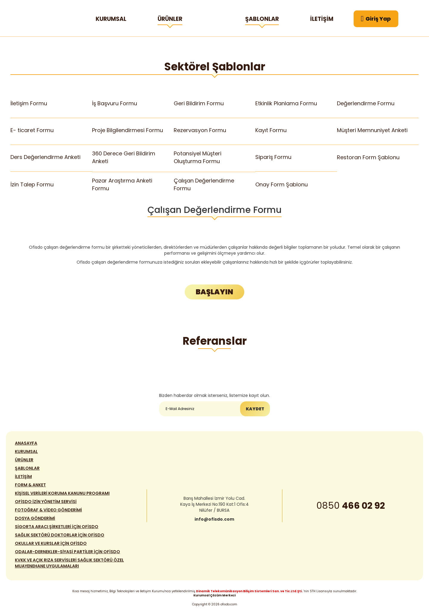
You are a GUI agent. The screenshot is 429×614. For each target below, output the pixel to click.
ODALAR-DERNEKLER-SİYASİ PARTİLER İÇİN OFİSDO (67, 553)
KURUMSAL (111, 19)
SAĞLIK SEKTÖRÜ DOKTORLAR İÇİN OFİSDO (59, 536)
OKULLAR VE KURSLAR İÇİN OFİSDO (51, 545)
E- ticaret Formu (32, 130)
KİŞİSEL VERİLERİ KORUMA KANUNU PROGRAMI (62, 494)
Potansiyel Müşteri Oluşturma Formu (197, 157)
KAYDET (255, 409)
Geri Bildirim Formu (199, 103)
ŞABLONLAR (262, 20)
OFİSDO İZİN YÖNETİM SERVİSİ (46, 503)
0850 (350, 507)
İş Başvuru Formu (114, 103)
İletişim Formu (29, 103)
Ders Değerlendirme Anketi (45, 157)
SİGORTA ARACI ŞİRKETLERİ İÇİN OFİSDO (56, 528)
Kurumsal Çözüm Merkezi (214, 595)
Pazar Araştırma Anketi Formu (122, 184)
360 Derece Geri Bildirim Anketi (123, 157)
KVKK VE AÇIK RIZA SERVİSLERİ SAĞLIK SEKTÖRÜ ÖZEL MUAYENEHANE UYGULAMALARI (69, 564)
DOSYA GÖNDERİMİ (35, 519)
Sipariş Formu (273, 157)
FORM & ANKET (30, 486)
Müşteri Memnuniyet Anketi (372, 130)
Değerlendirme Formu (365, 103)
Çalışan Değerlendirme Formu (204, 184)
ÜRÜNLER (170, 20)
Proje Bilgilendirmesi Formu (127, 130)
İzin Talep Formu (32, 184)
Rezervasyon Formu (200, 130)
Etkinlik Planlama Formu (286, 103)
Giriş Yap (376, 19)
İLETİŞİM (321, 19)
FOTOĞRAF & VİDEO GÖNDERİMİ (48, 511)
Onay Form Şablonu (282, 184)
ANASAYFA (26, 444)
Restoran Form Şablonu (368, 157)
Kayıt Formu (271, 130)
